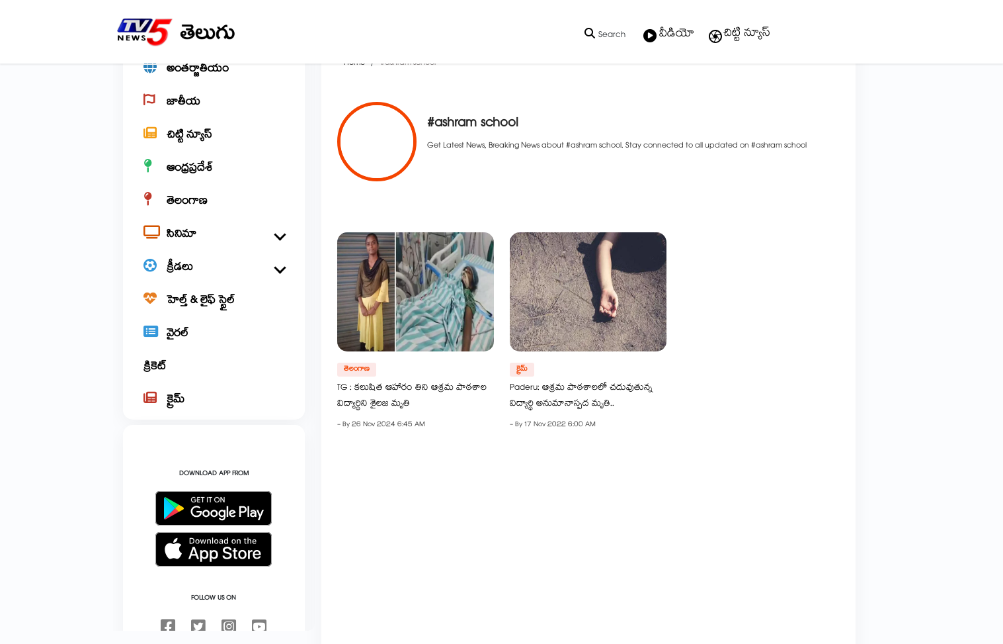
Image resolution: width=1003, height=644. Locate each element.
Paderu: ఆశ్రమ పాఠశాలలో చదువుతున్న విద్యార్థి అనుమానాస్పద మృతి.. (581, 443)
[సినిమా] (214, 282)
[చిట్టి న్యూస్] (214, 182)
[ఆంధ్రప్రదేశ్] (214, 215)
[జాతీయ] (214, 149)
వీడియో (668, 35)
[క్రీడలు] (214, 315)
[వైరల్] (214, 381)
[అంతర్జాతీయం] (214, 116)
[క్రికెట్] (214, 414)
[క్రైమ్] (214, 447)
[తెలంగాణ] (214, 248)
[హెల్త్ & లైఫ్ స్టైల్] (214, 348)
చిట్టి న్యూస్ (738, 34)
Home (354, 110)
